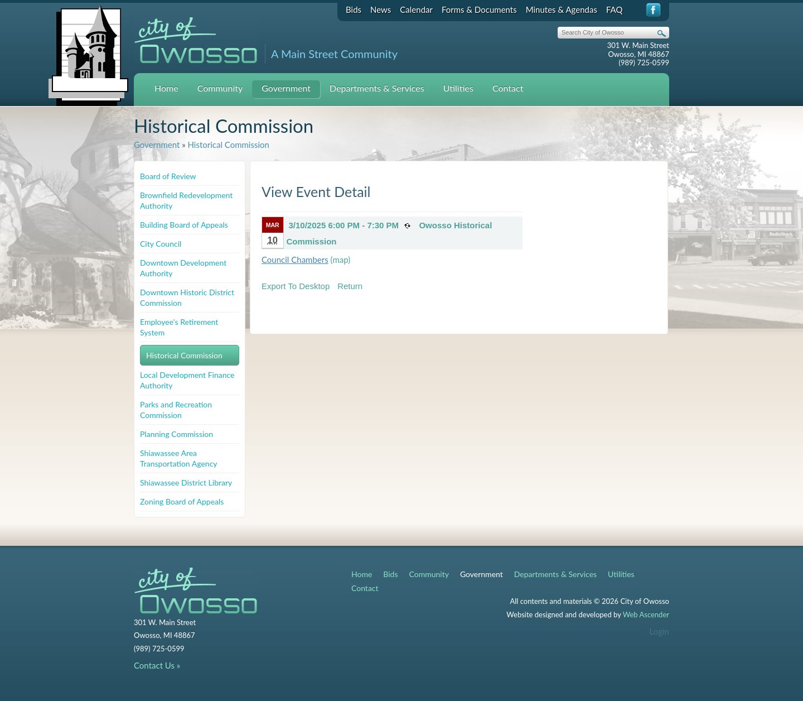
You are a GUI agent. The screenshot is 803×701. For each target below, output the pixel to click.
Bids (353, 9)
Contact (507, 88)
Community (220, 88)
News (380, 9)
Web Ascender (646, 614)
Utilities (458, 88)
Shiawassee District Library (186, 482)
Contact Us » (157, 665)
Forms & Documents (479, 9)
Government (286, 88)
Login (659, 631)
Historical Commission (228, 145)
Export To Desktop (296, 286)
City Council (160, 243)
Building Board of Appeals (184, 224)
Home (166, 88)
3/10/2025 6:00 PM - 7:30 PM (344, 225)
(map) (341, 260)
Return (349, 286)
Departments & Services (377, 88)
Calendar (416, 9)
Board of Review (168, 176)
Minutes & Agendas (561, 9)
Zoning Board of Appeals (182, 501)
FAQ (614, 9)
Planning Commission (176, 434)
